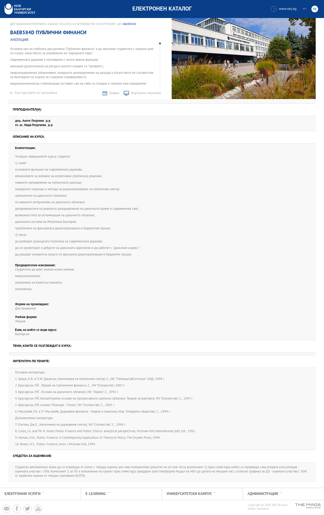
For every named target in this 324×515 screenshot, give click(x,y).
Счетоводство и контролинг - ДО (98, 24)
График (114, 93)
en (304, 9)
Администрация (263, 494)
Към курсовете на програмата (36, 93)
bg (315, 9)
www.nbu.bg (284, 9)
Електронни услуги (22, 494)
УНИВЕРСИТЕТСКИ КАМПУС (189, 494)
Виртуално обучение (146, 93)
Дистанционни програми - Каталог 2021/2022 (41, 24)
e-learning (96, 494)
